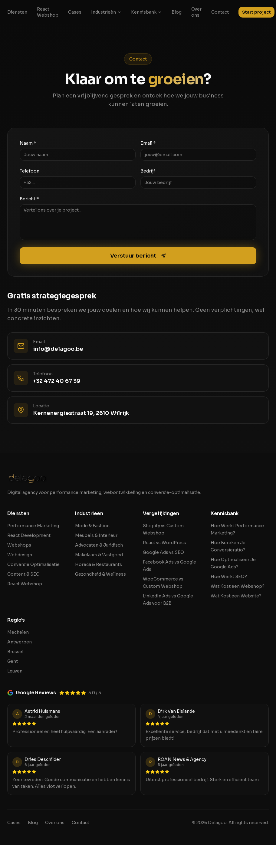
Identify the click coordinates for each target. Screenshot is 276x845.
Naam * (28, 143)
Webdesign (19, 554)
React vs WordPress (164, 542)
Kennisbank (146, 12)
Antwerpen (19, 642)
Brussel (15, 651)
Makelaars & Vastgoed (99, 554)
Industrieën (106, 12)
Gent (12, 661)
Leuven (14, 671)
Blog (177, 12)
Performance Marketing (33, 525)
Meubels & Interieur (96, 535)
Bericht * (29, 199)
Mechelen (18, 632)
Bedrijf (147, 171)
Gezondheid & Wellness (100, 574)
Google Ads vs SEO (163, 552)
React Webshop (47, 12)
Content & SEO (23, 574)
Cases (74, 12)
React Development (29, 535)
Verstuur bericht (138, 255)
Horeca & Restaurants (98, 564)
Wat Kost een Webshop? (237, 586)
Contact (220, 12)
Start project (256, 12)
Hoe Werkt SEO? (229, 576)
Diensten (17, 12)
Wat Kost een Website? (236, 596)
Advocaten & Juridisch (99, 545)
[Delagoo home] (138, 478)
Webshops (19, 545)
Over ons (196, 12)
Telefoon (29, 171)
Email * (148, 143)
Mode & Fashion (92, 525)
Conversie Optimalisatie (33, 564)
